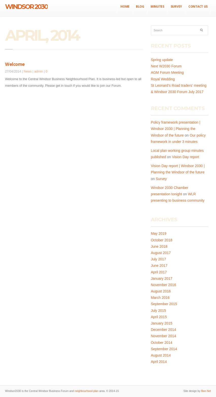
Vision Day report (185, 157)
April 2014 (159, 362)
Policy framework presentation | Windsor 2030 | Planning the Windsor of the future (175, 128)
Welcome (15, 64)
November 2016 (163, 285)
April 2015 (159, 317)
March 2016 (160, 298)
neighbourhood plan (86, 390)
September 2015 (164, 304)
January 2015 (161, 323)
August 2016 (161, 291)
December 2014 (163, 330)
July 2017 (158, 259)
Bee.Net (206, 390)
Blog (140, 6)
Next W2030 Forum (166, 66)
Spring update (162, 60)
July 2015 (158, 310)
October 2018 (161, 240)
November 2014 (163, 336)
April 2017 (159, 272)
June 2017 (159, 265)
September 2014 (164, 349)
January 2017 (161, 278)
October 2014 (161, 343)
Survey (176, 6)
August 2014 (161, 355)
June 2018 (159, 246)
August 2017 (161, 253)
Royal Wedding (163, 79)
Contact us (198, 6)
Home (125, 6)
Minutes (157, 6)
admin (38, 71)
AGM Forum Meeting (167, 72)
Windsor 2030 (26, 6)
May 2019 (158, 233)
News (28, 71)
